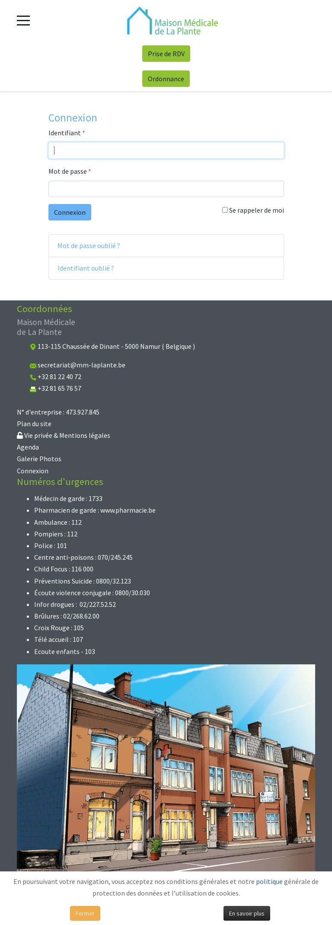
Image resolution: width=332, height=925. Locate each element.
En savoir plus (247, 913)
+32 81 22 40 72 (59, 376)
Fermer (85, 913)
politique (269, 881)
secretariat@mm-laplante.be (81, 364)
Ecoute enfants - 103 (64, 651)
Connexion (70, 212)
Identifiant (66, 132)
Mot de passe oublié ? (88, 245)
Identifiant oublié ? (85, 268)
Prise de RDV (166, 53)
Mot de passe (69, 171)
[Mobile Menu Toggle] (23, 20)
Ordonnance (166, 78)
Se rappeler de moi (253, 210)
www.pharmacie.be (128, 510)
